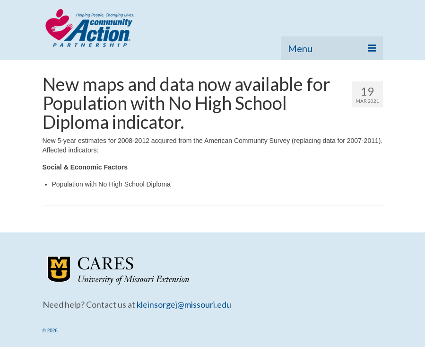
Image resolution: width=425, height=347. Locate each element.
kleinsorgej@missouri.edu (184, 304)
